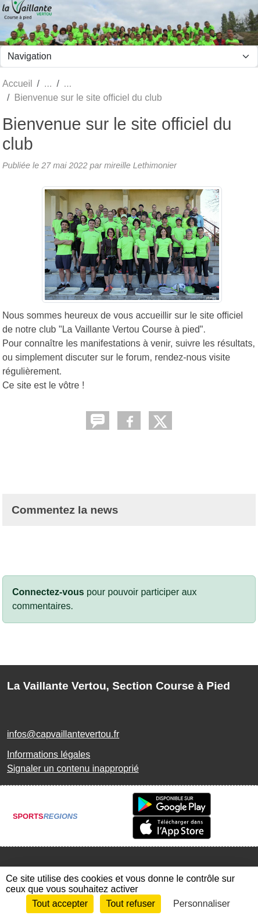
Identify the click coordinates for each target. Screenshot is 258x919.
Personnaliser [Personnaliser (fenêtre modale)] (201, 904)
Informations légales (48, 754)
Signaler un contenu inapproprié (73, 768)
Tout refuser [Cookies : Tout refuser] (130, 904)
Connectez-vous (48, 592)
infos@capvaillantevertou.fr (63, 734)
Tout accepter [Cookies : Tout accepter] (60, 904)
